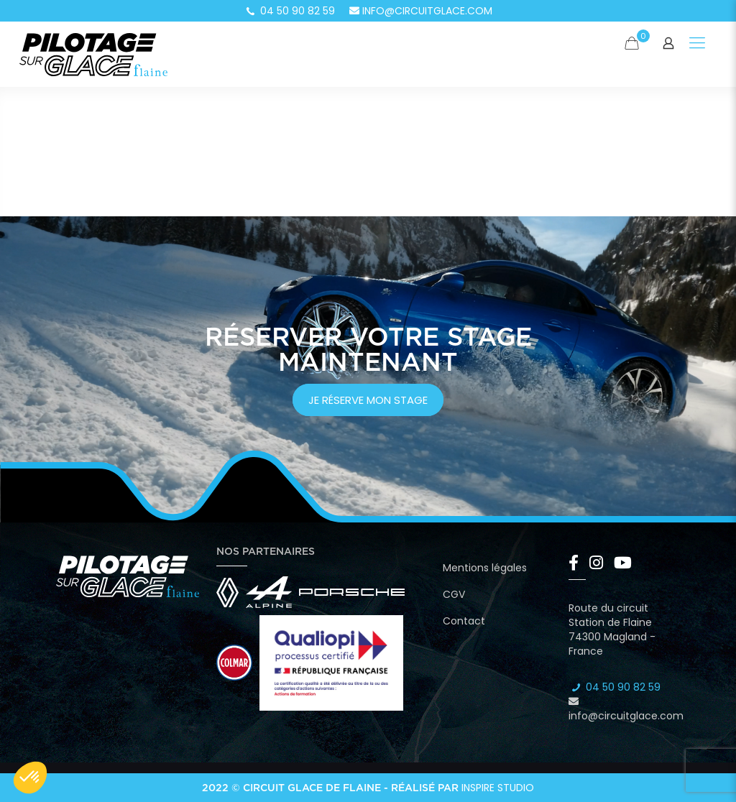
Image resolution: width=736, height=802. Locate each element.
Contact (464, 621)
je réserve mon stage (368, 399)
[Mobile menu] (697, 43)
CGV (454, 594)
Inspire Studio (497, 787)
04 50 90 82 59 (290, 11)
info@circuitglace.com (420, 11)
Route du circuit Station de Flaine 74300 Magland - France (612, 629)
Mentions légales (485, 568)
